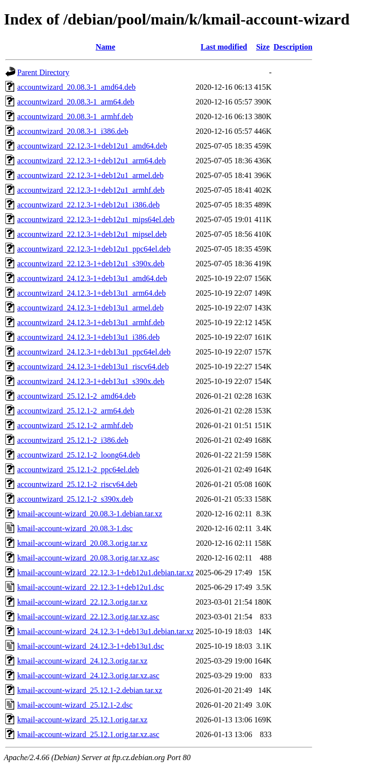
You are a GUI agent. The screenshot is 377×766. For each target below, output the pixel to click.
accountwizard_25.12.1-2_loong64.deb (78, 455)
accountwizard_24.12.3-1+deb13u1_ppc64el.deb (93, 352)
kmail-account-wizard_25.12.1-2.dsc (75, 705)
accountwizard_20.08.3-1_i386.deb (72, 131)
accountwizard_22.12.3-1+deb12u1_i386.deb (88, 205)
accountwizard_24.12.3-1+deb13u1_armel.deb (90, 308)
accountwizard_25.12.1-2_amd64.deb (76, 396)
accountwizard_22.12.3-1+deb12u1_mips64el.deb (96, 219)
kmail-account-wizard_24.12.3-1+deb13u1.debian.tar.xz (105, 631)
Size (263, 47)
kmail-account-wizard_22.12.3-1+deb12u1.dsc (90, 587)
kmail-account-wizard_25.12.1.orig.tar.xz (82, 719)
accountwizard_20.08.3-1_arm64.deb (76, 102)
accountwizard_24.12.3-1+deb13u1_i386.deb (88, 337)
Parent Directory (43, 72)
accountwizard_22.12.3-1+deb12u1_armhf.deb (90, 190)
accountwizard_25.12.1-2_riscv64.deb (77, 484)
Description (292, 47)
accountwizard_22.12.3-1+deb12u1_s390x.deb (90, 263)
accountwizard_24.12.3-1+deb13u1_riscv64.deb (93, 366)
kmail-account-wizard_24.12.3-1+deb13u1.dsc (90, 646)
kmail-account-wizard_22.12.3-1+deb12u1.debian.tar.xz (105, 572)
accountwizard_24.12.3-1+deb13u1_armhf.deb (90, 322)
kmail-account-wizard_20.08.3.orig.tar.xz (82, 543)
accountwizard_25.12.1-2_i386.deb (72, 440)
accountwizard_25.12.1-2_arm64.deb (76, 411)
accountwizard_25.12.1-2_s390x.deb (75, 499)
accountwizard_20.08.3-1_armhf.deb (75, 116)
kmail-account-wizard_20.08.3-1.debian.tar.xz (89, 514)
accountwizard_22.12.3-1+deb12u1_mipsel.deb (92, 234)
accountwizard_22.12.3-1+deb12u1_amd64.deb (92, 146)
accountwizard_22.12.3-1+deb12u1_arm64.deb (91, 160)
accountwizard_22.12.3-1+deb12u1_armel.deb (90, 175)
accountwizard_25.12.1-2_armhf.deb (75, 425)
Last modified (224, 47)
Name (105, 47)
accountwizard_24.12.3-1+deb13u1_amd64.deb (92, 278)
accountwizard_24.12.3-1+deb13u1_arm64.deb (91, 293)
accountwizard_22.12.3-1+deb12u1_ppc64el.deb (93, 249)
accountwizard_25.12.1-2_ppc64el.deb (78, 469)
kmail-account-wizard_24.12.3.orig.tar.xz (82, 661)
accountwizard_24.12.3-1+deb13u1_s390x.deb (90, 381)
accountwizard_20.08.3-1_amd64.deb (76, 87)
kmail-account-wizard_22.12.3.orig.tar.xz (82, 602)
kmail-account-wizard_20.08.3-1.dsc (75, 528)
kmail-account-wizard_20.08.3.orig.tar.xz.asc (88, 558)
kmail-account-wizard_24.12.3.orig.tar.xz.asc (88, 675)
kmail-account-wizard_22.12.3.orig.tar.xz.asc (88, 617)
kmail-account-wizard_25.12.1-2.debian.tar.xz (89, 690)
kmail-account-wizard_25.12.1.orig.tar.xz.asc (88, 734)
